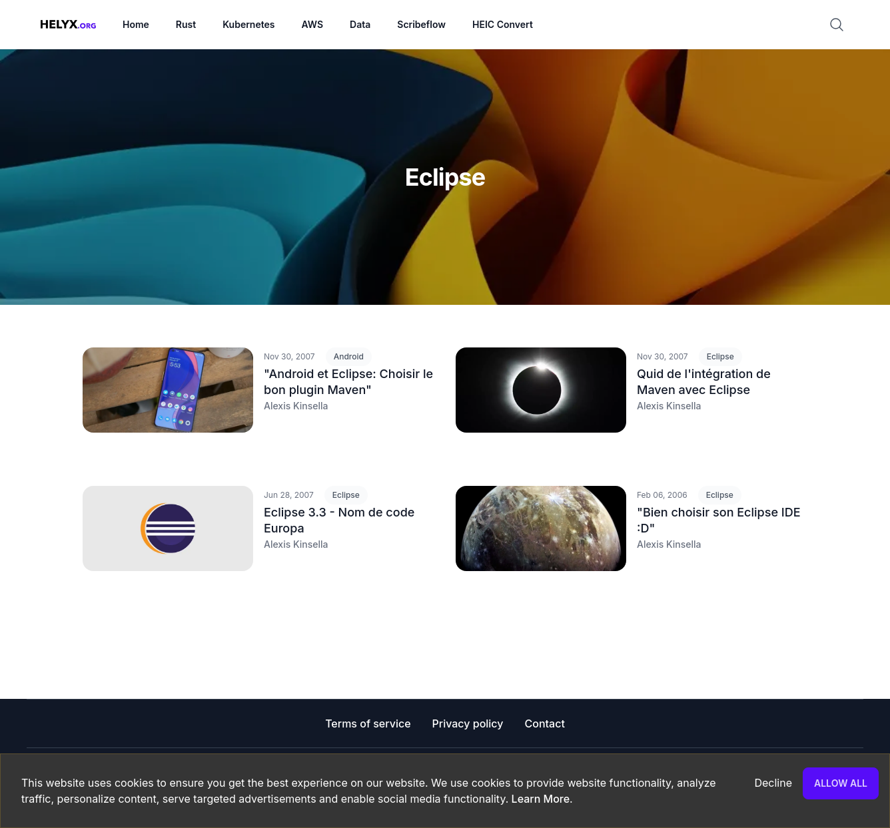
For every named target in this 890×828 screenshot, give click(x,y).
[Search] (842, 24)
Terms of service (367, 723)
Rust (186, 24)
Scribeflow (421, 24)
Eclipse (720, 356)
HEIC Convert (502, 24)
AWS (312, 24)
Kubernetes (248, 24)
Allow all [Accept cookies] (840, 783)
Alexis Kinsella (296, 405)
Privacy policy (468, 723)
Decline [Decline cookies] (773, 782)
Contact (545, 723)
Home (136, 24)
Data (360, 24)
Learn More (539, 798)
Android (349, 356)
